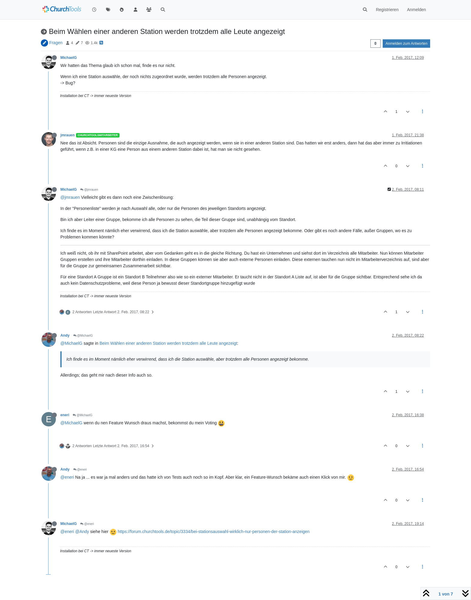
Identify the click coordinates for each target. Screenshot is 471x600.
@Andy (82, 531)
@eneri (80, 469)
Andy (65, 335)
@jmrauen (89, 189)
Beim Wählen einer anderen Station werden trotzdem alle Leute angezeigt (168, 343)
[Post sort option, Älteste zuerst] (375, 43)
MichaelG (68, 58)
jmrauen (67, 135)
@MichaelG (83, 335)
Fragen (55, 42)
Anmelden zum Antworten (406, 43)
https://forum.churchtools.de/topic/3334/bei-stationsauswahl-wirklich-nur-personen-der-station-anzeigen (214, 531)
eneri (64, 415)
